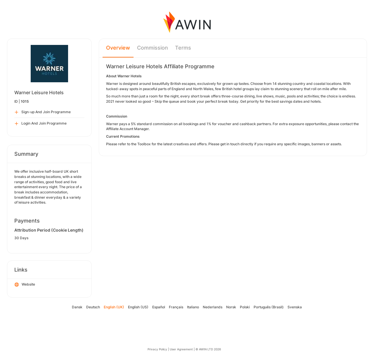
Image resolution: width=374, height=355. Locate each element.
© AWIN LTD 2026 (208, 349)
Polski (245, 307)
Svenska (295, 307)
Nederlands (212, 307)
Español (158, 307)
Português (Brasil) (269, 307)
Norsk (231, 307)
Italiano (193, 307)
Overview (118, 48)
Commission (152, 48)
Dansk (77, 307)
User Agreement (181, 349)
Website (25, 285)
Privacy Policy (157, 349)
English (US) (138, 307)
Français (176, 307)
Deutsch (93, 307)
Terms (183, 48)
